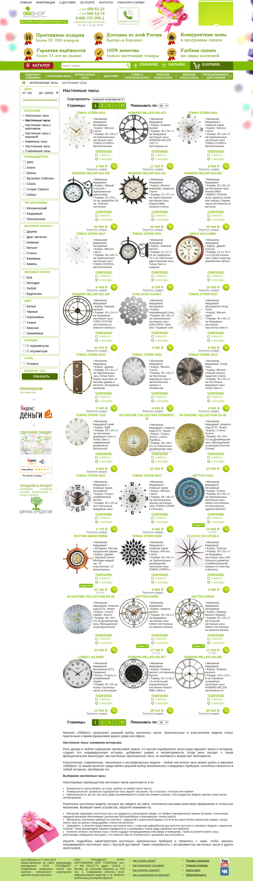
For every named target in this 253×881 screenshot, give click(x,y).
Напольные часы (37, 115)
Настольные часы (37, 146)
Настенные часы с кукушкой (38, 135)
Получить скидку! (97, 169)
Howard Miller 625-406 (203, 657)
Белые (31, 306)
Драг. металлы (37, 237)
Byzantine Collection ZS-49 (203, 415)
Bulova (31, 173)
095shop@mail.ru (196, 874)
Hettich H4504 (203, 596)
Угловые (32, 363)
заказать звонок (128, 16)
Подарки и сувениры (33, 76)
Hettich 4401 (203, 475)
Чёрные (32, 311)
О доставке (67, 2)
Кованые (33, 242)
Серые (31, 322)
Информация (45, 2)
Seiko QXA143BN (203, 233)
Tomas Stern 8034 (91, 354)
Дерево (32, 231)
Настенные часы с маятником (38, 126)
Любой (31, 288)
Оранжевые (35, 333)
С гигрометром (37, 351)
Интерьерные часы (85, 76)
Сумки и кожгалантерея (137, 76)
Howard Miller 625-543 (147, 173)
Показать (41, 376)
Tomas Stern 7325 (91, 415)
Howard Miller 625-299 (91, 294)
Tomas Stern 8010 (91, 112)
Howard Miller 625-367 (147, 657)
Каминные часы (36, 141)
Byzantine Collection (40, 178)
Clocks (31, 184)
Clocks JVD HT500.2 (203, 536)
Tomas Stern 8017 (91, 233)
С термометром (38, 346)
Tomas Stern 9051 (147, 233)
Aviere (31, 167)
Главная (26, 2)
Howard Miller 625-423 (147, 112)
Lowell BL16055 (91, 657)
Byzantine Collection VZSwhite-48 (147, 416)
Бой (29, 277)
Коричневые (35, 317)
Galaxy (31, 194)
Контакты (106, 2)
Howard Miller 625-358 (91, 173)
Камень (32, 264)
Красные (33, 328)
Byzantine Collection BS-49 (90, 596)
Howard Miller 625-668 (203, 173)
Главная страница (197, 865)
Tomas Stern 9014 (203, 354)
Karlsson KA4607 (147, 294)
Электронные (36, 219)
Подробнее (103, 151)
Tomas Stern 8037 (147, 475)
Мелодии (33, 283)
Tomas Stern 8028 (147, 536)
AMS (30, 162)
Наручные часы (59, 76)
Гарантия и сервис (131, 2)
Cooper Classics (38, 189)
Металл (32, 247)
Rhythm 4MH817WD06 (91, 536)
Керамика (33, 258)
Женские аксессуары (189, 76)
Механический (37, 208)
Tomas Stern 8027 (91, 475)
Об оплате (87, 2)
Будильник (34, 293)
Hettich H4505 (147, 596)
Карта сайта (193, 870)
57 (123, 106)
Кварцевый (34, 213)
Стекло (32, 253)
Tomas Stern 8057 (203, 294)
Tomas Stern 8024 (203, 112)
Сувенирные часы (37, 151)
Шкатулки (111, 76)
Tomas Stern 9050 (147, 354)
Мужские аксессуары (163, 76)
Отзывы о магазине (197, 860)
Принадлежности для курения (216, 76)
